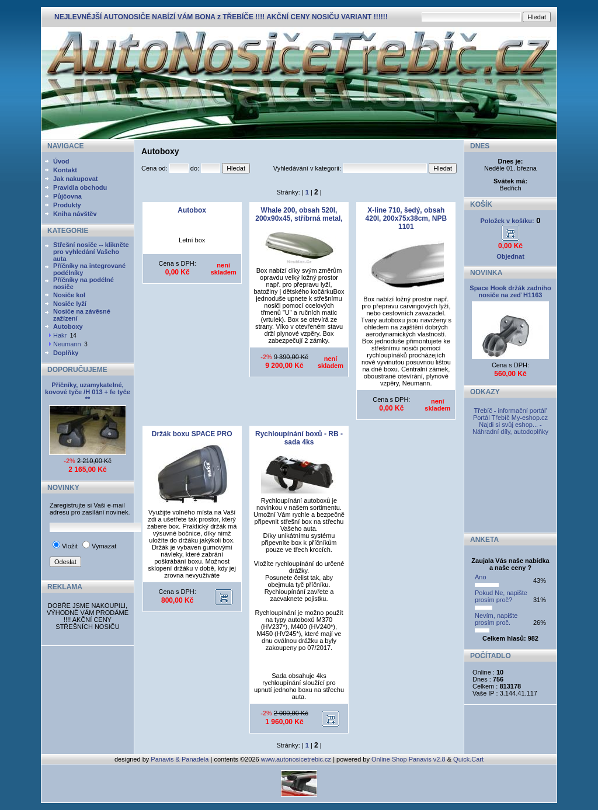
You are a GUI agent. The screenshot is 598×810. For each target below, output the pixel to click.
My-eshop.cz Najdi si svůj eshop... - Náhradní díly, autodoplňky (510, 424)
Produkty (67, 204)
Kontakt (65, 169)
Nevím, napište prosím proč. (496, 619)
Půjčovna (67, 196)
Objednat (510, 256)
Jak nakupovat (75, 178)
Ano (480, 576)
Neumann (67, 343)
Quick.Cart (468, 759)
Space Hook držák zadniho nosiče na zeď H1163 (510, 291)
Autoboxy (68, 326)
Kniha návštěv (75, 213)
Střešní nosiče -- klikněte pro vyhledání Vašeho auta (91, 251)
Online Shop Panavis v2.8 (408, 759)
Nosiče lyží (69, 303)
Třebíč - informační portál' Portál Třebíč (510, 414)
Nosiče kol (69, 294)
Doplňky (65, 352)
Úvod (61, 161)
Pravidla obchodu (80, 187)
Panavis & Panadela (180, 759)
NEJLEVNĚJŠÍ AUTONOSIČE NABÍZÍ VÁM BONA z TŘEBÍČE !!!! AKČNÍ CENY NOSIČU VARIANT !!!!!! (221, 17)
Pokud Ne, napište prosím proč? (501, 596)
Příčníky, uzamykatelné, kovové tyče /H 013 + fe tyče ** (87, 391)
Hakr (60, 335)
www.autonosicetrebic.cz (296, 759)
